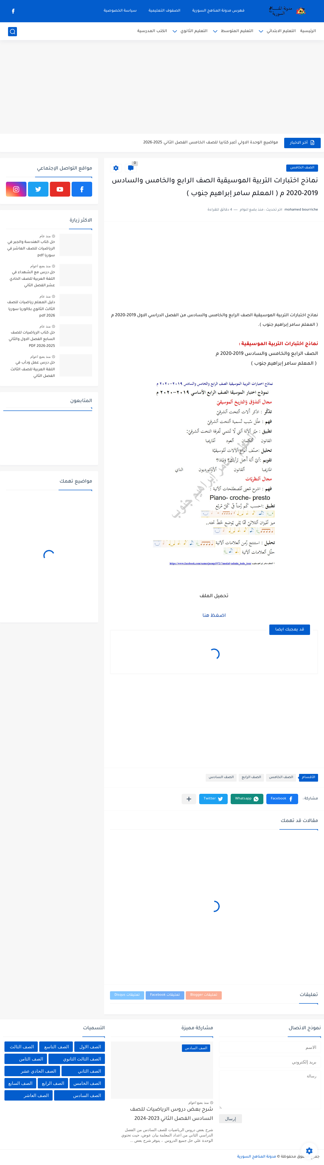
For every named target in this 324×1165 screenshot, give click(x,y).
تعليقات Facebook (165, 995)
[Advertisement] (162, 87)
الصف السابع (20, 1083)
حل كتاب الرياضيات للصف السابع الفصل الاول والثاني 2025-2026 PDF (32, 339)
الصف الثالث (22, 1046)
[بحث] (12, 31)
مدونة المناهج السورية (256, 1157)
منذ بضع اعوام (40, 266)
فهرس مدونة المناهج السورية (218, 11)
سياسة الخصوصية (120, 11)
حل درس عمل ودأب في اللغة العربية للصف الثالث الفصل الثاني (32, 369)
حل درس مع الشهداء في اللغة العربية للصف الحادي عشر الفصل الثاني (32, 279)
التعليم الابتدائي (281, 31)
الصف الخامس (302, 168)
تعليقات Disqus (127, 995)
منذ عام (45, 236)
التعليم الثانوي (193, 31)
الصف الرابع (251, 778)
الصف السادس (221, 778)
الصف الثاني (89, 1071)
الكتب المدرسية (152, 31)
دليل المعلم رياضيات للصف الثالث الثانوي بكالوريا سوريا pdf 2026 (31, 309)
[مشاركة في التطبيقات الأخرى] (189, 799)
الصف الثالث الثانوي (82, 1058)
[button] (282, 799)
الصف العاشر (36, 1095)
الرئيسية (308, 31)
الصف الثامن (31, 1058)
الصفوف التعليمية (164, 11)
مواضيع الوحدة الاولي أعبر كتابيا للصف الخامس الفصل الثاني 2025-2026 (210, 142)
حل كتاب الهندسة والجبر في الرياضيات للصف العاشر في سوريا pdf (31, 249)
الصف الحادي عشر (38, 1071)
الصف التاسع (56, 1046)
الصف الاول (90, 1046)
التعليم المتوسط (237, 31)
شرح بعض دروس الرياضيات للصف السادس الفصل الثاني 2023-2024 (171, 1114)
